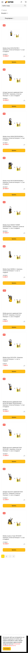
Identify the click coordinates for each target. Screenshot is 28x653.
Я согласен (7, 648)
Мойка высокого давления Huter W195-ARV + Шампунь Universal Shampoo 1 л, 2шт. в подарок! (12, 449)
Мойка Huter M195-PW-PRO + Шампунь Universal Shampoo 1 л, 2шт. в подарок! (14, 49)
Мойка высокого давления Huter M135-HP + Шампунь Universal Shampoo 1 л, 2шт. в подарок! (12, 314)
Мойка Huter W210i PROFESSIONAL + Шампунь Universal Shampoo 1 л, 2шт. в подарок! (14, 182)
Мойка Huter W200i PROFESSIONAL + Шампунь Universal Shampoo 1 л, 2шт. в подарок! (14, 138)
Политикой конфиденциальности (11, 644)
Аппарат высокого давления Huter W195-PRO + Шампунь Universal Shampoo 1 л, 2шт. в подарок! (13, 93)
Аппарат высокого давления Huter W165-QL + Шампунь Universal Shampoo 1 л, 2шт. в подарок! (13, 493)
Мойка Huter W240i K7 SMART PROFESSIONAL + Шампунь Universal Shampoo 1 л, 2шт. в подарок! (13, 226)
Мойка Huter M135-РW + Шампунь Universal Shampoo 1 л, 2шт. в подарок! (13, 359)
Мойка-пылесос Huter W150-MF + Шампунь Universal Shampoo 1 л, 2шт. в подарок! (14, 537)
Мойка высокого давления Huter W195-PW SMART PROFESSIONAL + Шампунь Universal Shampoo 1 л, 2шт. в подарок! (14, 404)
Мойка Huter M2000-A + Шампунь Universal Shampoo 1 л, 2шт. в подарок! (12, 270)
